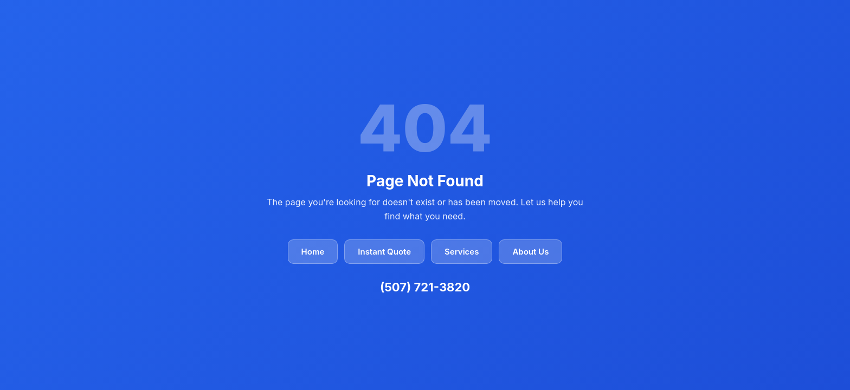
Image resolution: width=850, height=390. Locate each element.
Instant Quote (384, 251)
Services (462, 251)
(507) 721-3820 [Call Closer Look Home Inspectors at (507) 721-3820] (425, 287)
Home (313, 251)
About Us (530, 251)
